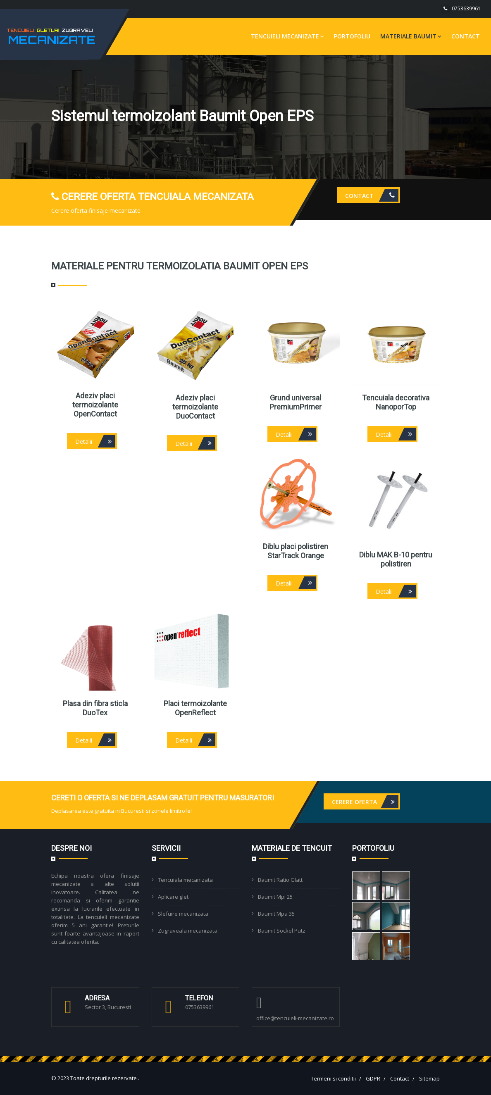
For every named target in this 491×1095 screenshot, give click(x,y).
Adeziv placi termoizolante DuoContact (195, 406)
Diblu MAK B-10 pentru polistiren (395, 559)
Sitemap (429, 1078)
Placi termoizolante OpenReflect (195, 708)
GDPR (373, 1078)
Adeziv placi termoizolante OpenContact (95, 404)
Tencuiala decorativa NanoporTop (395, 402)
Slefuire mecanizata (183, 913)
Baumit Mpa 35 (276, 913)
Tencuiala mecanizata (185, 879)
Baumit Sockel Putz (281, 930)
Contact (465, 36)
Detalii (95, 441)
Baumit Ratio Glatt (280, 879)
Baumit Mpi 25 (275, 896)
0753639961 (466, 8)
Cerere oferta (365, 801)
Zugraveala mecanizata (187, 930)
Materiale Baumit (410, 36)
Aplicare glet (173, 896)
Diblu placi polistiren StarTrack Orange (295, 551)
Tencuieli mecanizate (287, 36)
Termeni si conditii (333, 1078)
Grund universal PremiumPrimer (295, 402)
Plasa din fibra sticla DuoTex (95, 708)
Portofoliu (352, 36)
